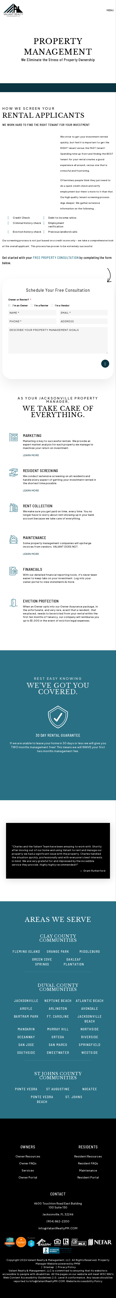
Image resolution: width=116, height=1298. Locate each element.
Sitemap (49, 1267)
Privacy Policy (67, 1267)
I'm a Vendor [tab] (62, 305)
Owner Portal (28, 1177)
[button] (58, 772)
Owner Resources (28, 1156)
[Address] (84, 321)
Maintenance (88, 1170)
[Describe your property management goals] (58, 340)
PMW (77, 1263)
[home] (13, 9)
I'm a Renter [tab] (41, 305)
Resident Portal (88, 1177)
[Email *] (84, 312)
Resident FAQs (88, 1163)
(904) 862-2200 (58, 1221)
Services (28, 1170)
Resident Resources (88, 1156)
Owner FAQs (28, 1163)
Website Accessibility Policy (84, 1281)
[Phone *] (32, 321)
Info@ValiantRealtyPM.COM (58, 1228)
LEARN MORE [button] (31, 455)
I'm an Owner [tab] (20, 305)
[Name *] (32, 312)
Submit (105, 364)
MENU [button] (110, 10)
